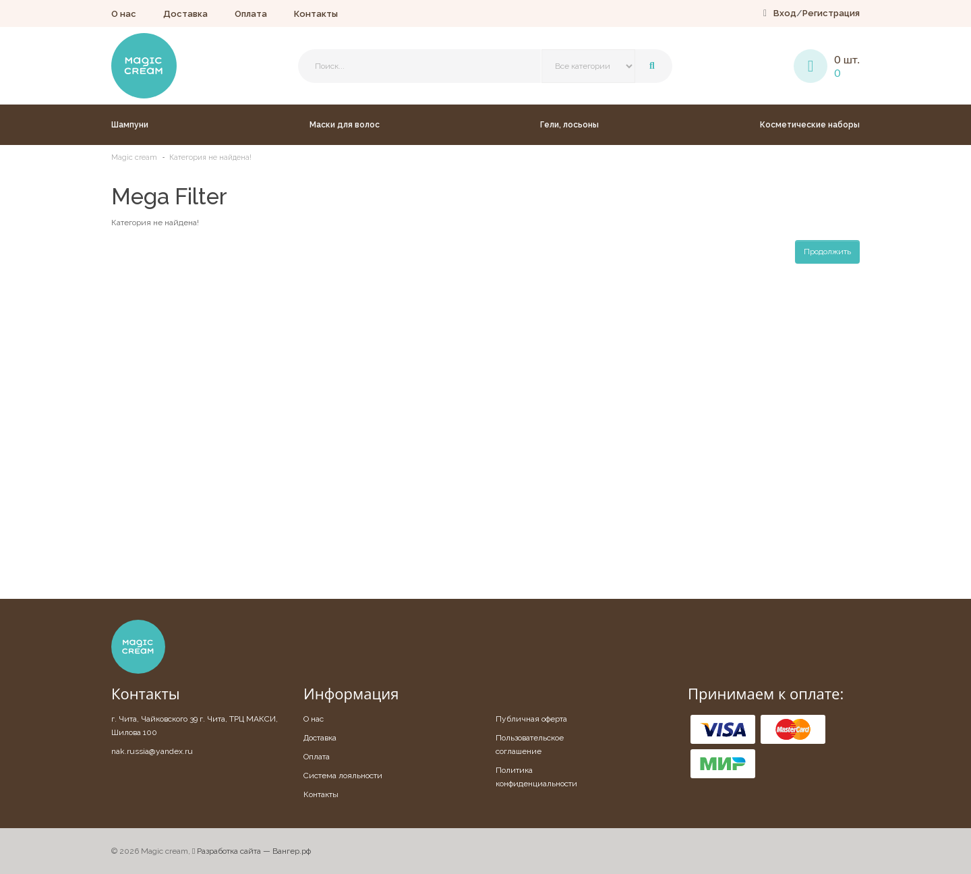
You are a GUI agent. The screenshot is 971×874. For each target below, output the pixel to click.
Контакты (316, 14)
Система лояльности (342, 775)
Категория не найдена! (210, 157)
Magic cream (134, 157)
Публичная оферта (531, 719)
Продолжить (827, 251)
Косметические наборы (810, 124)
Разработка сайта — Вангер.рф (251, 851)
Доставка (185, 14)
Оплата (251, 14)
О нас (123, 14)
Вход (784, 13)
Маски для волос (345, 124)
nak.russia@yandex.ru (152, 751)
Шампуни (129, 124)
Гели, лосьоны (569, 124)
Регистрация (831, 13)
